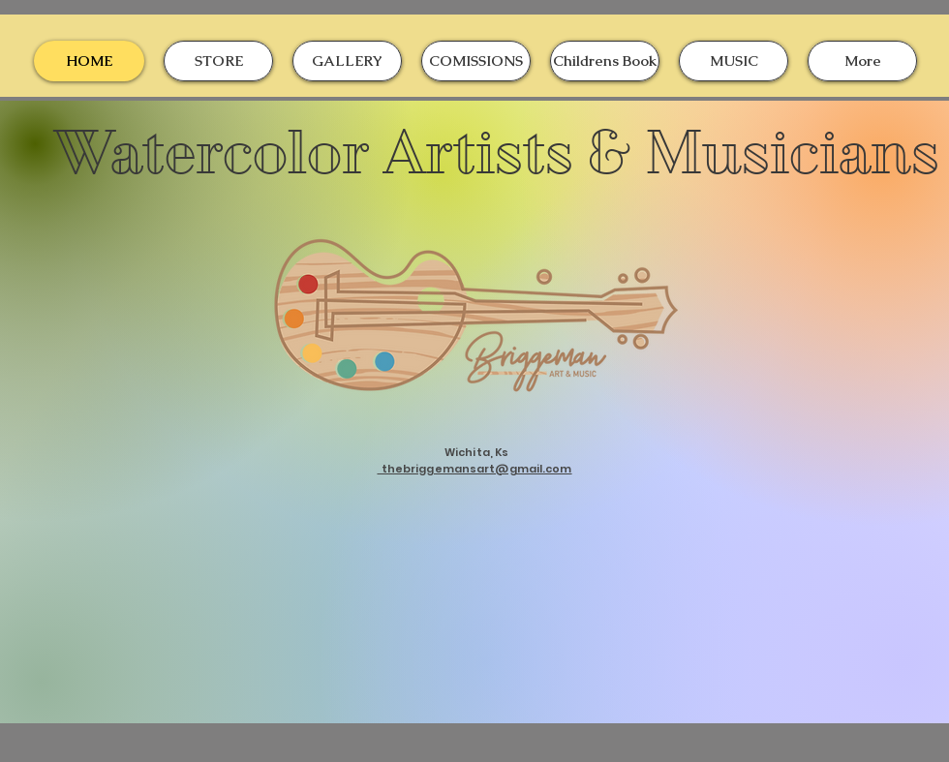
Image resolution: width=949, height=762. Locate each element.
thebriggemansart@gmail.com (474, 468)
